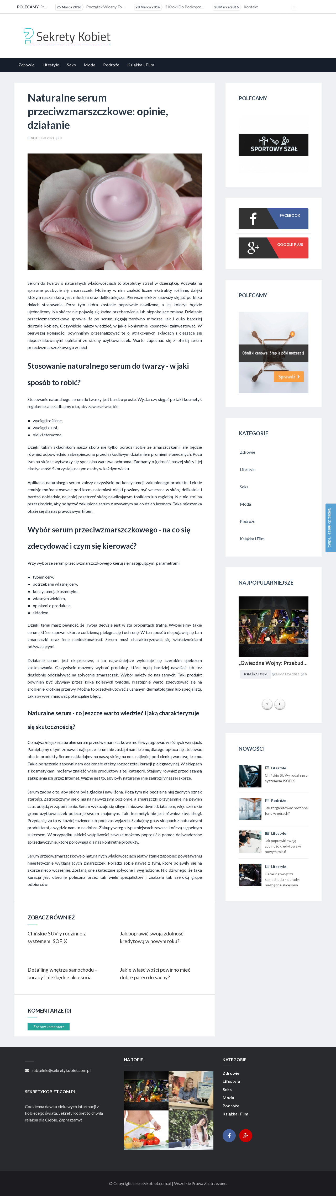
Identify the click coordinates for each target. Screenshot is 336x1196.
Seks (71, 64)
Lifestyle (51, 64)
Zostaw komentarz (48, 1026)
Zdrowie (26, 64)
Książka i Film (140, 64)
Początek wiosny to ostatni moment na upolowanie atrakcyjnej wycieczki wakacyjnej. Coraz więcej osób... (158, 7)
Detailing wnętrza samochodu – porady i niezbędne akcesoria (62, 973)
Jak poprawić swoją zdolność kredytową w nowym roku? (151, 937)
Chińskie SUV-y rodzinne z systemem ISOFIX (57, 937)
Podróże (111, 64)
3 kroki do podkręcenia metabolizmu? (237, 7)
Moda (89, 64)
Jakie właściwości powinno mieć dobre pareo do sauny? (155, 973)
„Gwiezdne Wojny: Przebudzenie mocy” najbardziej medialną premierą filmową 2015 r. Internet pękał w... (80, 7)
